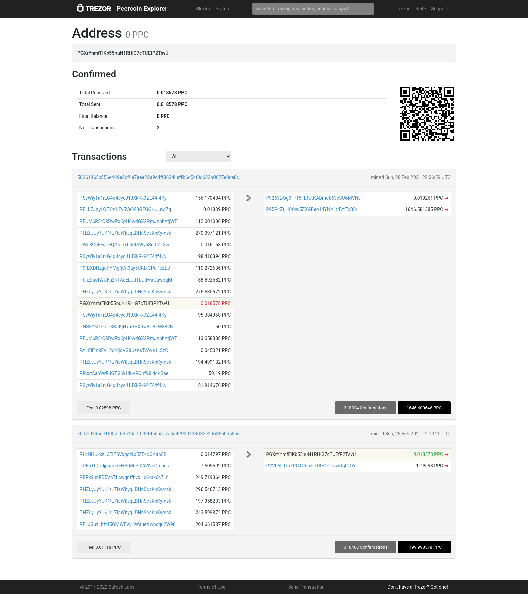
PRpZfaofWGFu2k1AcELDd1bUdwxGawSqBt (125, 280)
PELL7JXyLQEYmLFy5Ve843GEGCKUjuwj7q (125, 209)
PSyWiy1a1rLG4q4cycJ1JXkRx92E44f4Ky (122, 198)
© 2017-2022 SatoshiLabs (107, 587)
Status (222, 8)
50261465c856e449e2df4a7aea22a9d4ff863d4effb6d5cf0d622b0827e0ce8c (158, 177)
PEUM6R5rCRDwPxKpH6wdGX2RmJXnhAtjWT (128, 221)
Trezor (403, 8)
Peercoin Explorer (142, 8)
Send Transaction (306, 587)
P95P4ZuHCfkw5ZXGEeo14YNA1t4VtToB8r (311, 209)
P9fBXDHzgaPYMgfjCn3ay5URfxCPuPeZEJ (124, 268)
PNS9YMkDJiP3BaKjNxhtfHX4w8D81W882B (126, 326)
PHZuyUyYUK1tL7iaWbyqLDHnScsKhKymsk (125, 233)
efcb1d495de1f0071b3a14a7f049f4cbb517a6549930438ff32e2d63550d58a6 (158, 433)
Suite (420, 8)
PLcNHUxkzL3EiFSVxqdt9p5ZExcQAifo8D (123, 454)
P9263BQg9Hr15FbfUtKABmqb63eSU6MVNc (313, 198)
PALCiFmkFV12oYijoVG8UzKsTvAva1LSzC (123, 350)
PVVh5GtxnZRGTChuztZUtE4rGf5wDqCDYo (311, 465)
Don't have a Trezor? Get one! (417, 587)
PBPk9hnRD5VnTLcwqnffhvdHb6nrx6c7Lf (123, 477)
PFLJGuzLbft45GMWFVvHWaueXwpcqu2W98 (127, 524)
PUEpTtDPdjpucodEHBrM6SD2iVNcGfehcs (124, 465)
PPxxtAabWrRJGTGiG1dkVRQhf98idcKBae (123, 373)
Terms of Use (211, 587)
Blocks (203, 8)
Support (439, 8)
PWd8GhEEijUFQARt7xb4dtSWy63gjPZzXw (124, 245)
